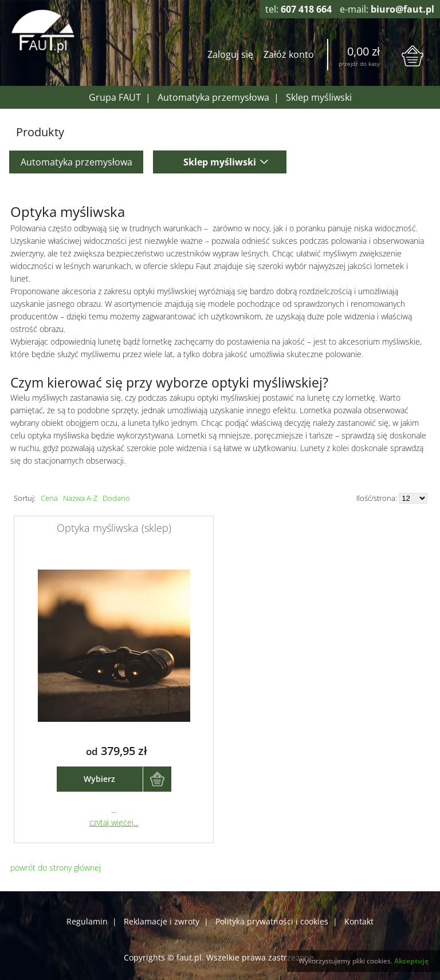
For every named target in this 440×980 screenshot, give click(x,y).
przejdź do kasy (359, 64)
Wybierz (99, 778)
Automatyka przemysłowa (213, 97)
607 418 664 (306, 9)
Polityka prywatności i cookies (271, 921)
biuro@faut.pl (402, 9)
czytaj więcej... (114, 822)
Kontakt (359, 921)
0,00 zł (363, 51)
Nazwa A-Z (80, 498)
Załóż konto (289, 54)
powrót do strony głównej (55, 867)
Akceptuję (411, 961)
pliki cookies (371, 961)
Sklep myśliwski (319, 97)
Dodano (116, 498)
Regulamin (87, 921)
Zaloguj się (230, 54)
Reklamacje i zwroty (161, 921)
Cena (49, 498)
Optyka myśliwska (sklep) (114, 528)
